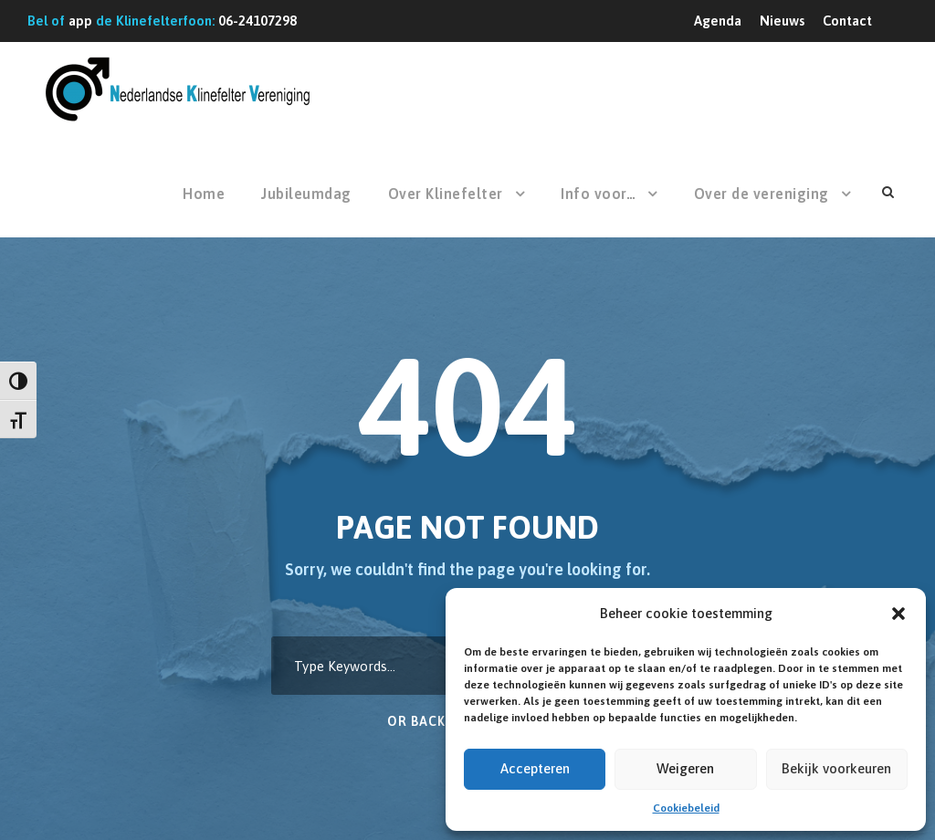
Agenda (717, 20)
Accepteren (535, 768)
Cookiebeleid (686, 808)
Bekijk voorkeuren (836, 768)
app (80, 20)
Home (204, 193)
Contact (847, 20)
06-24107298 (257, 20)
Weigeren (685, 768)
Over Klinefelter (445, 193)
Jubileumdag (306, 193)
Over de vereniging (761, 193)
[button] (898, 613)
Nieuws (782, 20)
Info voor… (598, 193)
